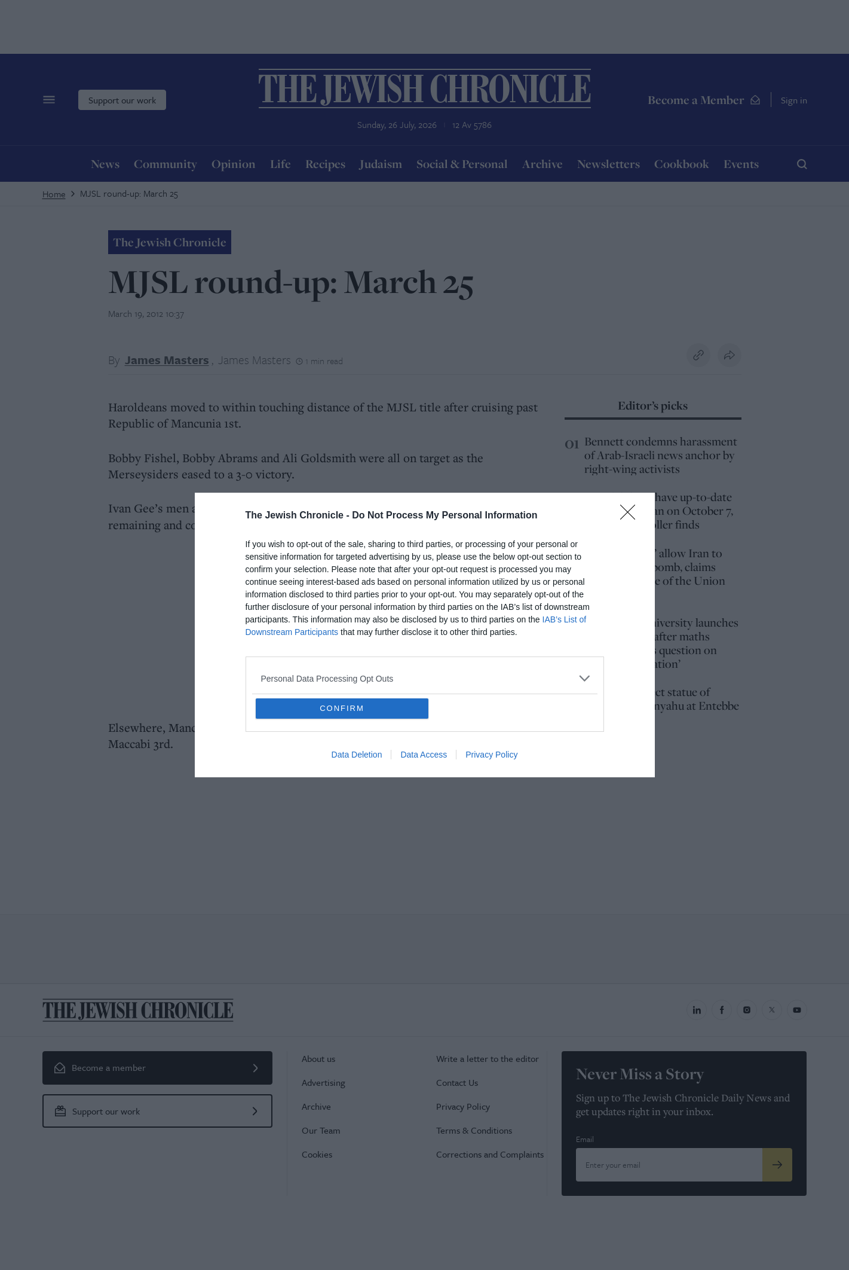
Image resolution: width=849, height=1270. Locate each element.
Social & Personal (462, 163)
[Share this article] (729, 355)
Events (741, 163)
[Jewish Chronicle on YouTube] (797, 1010)
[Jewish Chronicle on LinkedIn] (696, 1010)
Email (585, 1139)
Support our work (122, 99)
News (105, 163)
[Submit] (777, 1165)
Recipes (325, 163)
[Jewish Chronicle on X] (772, 1010)
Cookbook (681, 163)
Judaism (381, 163)
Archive (542, 163)
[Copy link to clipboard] (698, 355)
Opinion (234, 163)
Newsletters (608, 163)
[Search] (802, 164)
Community (165, 163)
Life (280, 163)
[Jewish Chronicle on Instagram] (747, 1010)
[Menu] (49, 100)
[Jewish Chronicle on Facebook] (722, 1010)
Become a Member (704, 99)
